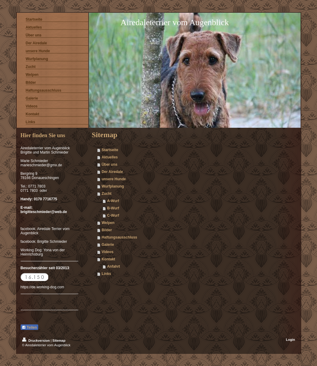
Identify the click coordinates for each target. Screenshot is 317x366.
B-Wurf (113, 208)
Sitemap (59, 340)
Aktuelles (110, 157)
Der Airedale (112, 172)
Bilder (107, 230)
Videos (107, 252)
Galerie (108, 244)
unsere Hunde (114, 179)
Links (106, 274)
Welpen (108, 223)
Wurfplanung (113, 186)
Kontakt (108, 259)
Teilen (29, 327)
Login (290, 339)
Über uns (109, 164)
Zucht (107, 193)
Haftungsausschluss (119, 237)
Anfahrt (113, 266)
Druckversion (36, 340)
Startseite (110, 150)
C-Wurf (113, 215)
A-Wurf (113, 201)
